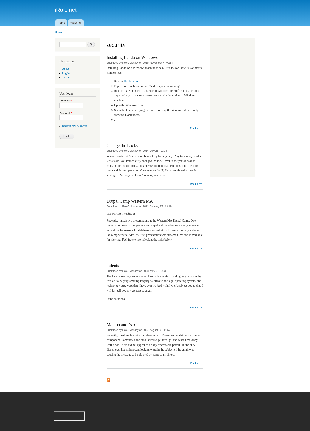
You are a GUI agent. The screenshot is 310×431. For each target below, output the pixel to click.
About (65, 68)
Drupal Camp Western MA (130, 201)
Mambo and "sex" (122, 324)
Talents (66, 77)
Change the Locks (122, 145)
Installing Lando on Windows (132, 57)
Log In (66, 73)
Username (65, 100)
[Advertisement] (232, 108)
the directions (132, 81)
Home (61, 22)
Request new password (74, 125)
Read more (196, 128)
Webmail (75, 22)
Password (65, 113)
